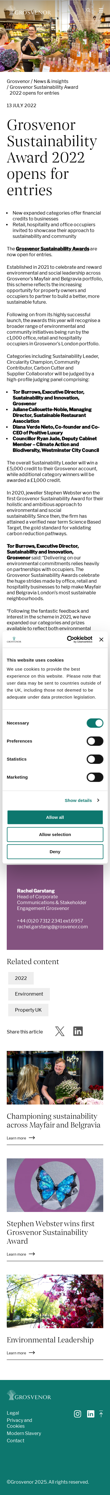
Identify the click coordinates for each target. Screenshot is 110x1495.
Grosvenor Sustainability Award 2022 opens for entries (44, 90)
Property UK (28, 1010)
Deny (55, 851)
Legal (13, 1413)
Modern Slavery (24, 1433)
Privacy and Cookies (19, 1423)
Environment (29, 994)
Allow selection (55, 834)
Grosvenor (18, 81)
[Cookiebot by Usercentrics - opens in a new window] (69, 639)
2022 (21, 978)
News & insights (51, 81)
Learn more (21, 1138)
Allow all (55, 817)
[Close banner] (101, 639)
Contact (15, 1440)
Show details (78, 800)
